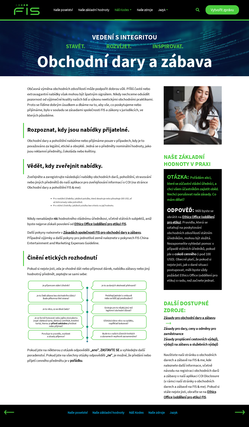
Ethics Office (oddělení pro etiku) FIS (100, 224)
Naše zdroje (145, 10)
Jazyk (162, 10)
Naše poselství (63, 10)
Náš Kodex (122, 10)
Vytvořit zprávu (222, 9)
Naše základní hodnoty (93, 10)
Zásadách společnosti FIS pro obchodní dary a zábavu (102, 232)
